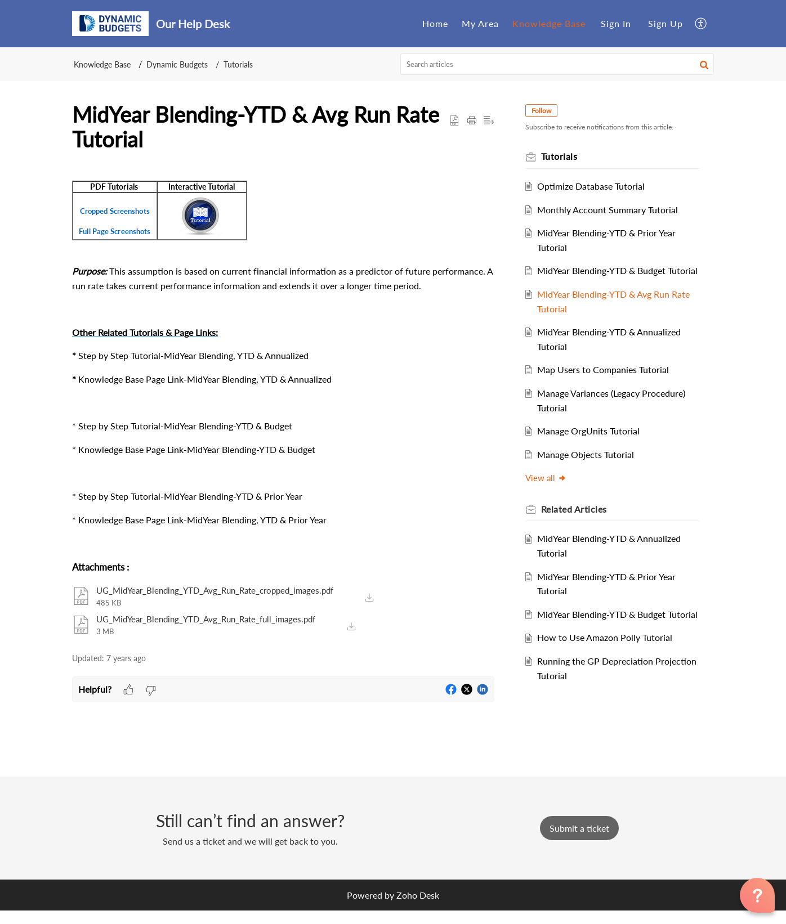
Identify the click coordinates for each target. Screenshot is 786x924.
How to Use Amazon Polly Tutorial (609, 666)
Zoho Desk (417, 908)
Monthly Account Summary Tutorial (612, 209)
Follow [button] (546, 110)
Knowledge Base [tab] (549, 23)
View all (550, 492)
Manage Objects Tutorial (590, 468)
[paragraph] (283, 358)
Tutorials (238, 64)
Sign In (616, 23)
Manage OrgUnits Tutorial (593, 445)
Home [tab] (435, 23)
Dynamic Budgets (177, 64)
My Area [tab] (480, 23)
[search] (557, 64)
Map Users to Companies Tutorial (608, 384)
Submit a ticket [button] (579, 841)
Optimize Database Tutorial (596, 186)
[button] (701, 23)
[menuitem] (616, 24)
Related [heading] (579, 523)
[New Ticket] (579, 841)
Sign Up (665, 23)
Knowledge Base (102, 64)
